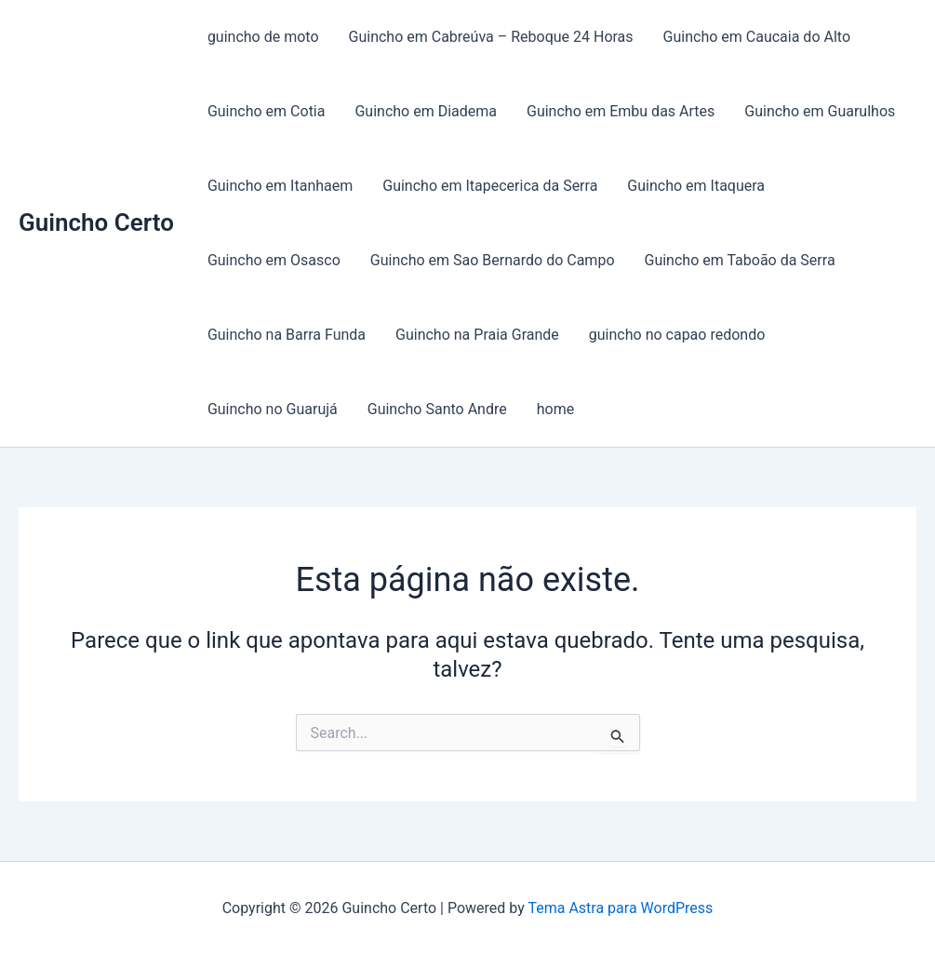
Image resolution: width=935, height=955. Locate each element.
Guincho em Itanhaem (280, 186)
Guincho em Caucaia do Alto (756, 37)
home (555, 409)
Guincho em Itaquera (696, 186)
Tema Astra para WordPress (620, 908)
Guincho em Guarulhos (819, 111)
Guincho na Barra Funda (286, 334)
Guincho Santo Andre (437, 409)
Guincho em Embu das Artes (621, 111)
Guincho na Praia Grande (477, 334)
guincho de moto (263, 37)
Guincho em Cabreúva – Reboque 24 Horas (491, 37)
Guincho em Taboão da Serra (740, 260)
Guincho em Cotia (266, 111)
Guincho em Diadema (425, 111)
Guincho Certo (96, 222)
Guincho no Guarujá (272, 409)
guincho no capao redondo (677, 334)
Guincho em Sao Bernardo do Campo (492, 260)
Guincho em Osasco (274, 260)
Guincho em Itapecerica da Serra (489, 186)
